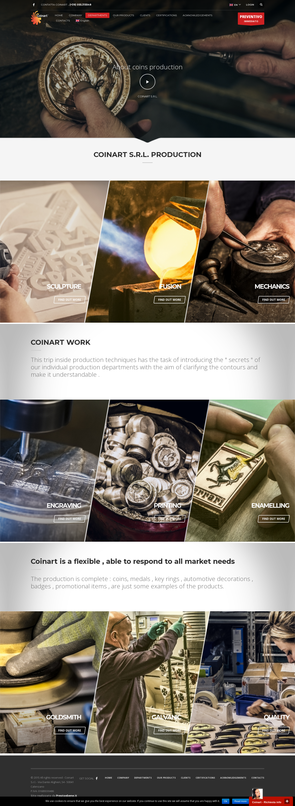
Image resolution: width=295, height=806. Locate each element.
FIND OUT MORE (69, 300)
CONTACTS (63, 20)
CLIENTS (145, 15)
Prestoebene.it (66, 795)
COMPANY (75, 15)
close (287, 801)
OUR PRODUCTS (123, 15)
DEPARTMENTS (97, 15)
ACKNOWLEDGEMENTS (197, 15)
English (82, 20)
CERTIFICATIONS (166, 15)
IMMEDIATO (251, 19)
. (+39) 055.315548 (79, 4)
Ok (225, 801)
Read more (240, 801)
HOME (59, 15)
